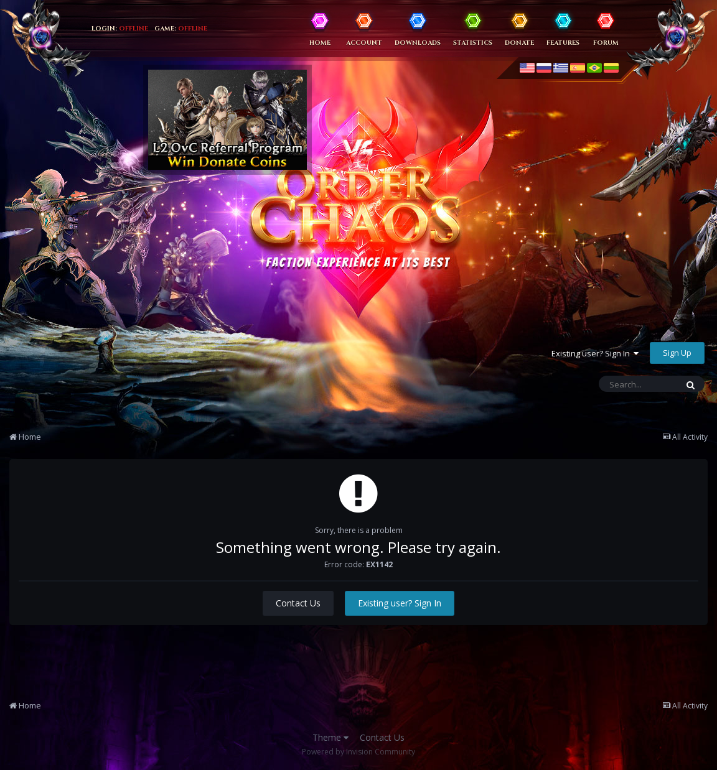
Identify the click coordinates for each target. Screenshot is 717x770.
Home (319, 43)
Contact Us (298, 603)
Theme (330, 737)
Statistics (472, 43)
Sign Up (677, 352)
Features (562, 43)
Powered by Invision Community (358, 751)
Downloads (418, 43)
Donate (519, 43)
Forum (606, 43)
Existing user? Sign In (595, 353)
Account (364, 43)
